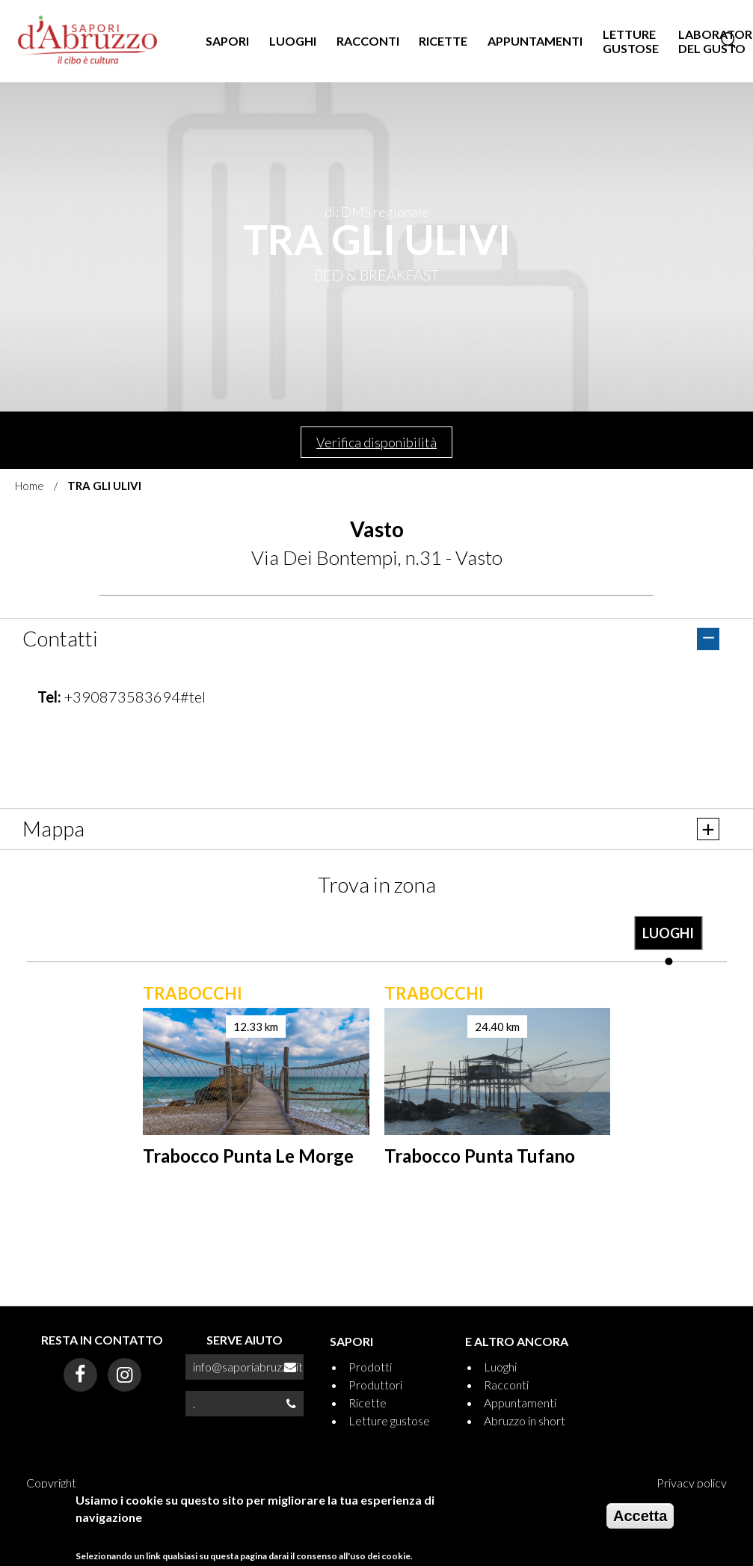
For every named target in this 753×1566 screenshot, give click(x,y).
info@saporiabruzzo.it (248, 1366)
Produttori (375, 1384)
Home (29, 485)
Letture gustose (389, 1420)
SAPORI (227, 41)
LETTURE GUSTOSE (631, 41)
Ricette (367, 1402)
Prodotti (370, 1366)
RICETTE (443, 41)
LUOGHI (292, 41)
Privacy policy (692, 1482)
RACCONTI (367, 41)
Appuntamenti (520, 1402)
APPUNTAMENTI (535, 41)
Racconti (506, 1384)
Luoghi (500, 1366)
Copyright (51, 1482)
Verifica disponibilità (376, 442)
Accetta (640, 1516)
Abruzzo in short (524, 1420)
